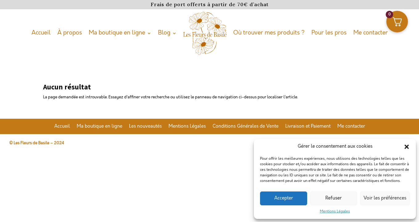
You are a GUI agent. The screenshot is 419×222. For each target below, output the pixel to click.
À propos (69, 32)
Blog (164, 32)
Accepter (283, 198)
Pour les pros (329, 32)
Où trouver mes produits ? (269, 32)
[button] (407, 147)
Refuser (333, 198)
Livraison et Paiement (308, 126)
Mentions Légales (335, 211)
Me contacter (370, 32)
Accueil (41, 32)
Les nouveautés (145, 126)
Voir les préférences (385, 198)
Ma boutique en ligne (117, 32)
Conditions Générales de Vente (246, 126)
